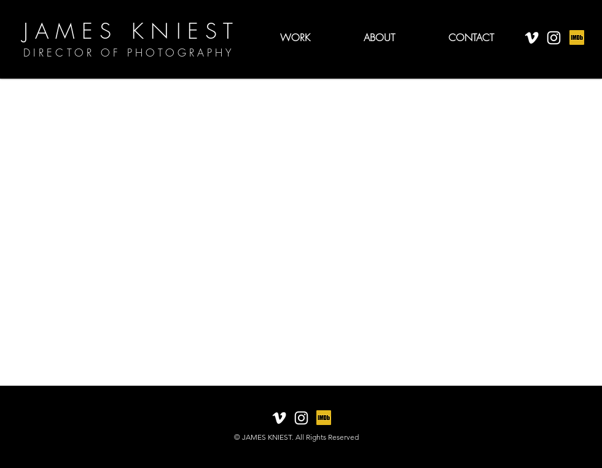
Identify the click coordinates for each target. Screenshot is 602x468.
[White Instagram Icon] (554, 38)
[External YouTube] (301, 232)
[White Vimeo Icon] (532, 38)
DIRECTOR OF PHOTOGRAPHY (129, 52)
